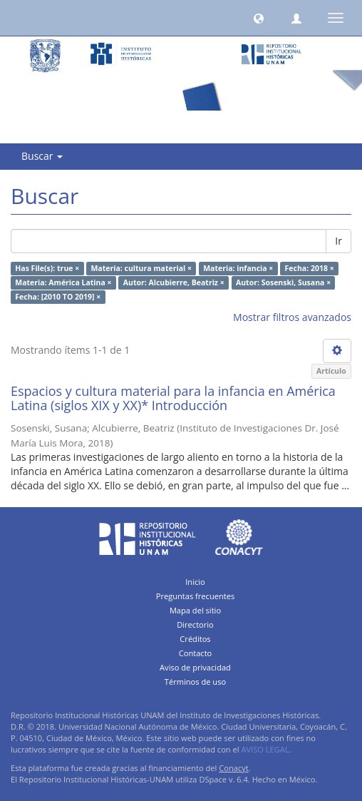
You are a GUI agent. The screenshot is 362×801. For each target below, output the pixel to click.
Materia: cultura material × (141, 268)
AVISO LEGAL (265, 749)
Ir (338, 241)
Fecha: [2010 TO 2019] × (57, 297)
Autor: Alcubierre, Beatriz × (173, 282)
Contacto (195, 653)
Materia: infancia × (238, 268)
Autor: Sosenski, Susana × (283, 282)
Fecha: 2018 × (309, 268)
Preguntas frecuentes (195, 596)
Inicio (195, 581)
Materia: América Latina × (63, 282)
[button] (259, 18)
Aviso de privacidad (195, 667)
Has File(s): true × (47, 268)
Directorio (195, 624)
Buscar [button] (42, 156)
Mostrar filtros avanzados (292, 317)
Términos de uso (195, 681)
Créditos (195, 638)
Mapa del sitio (195, 610)
